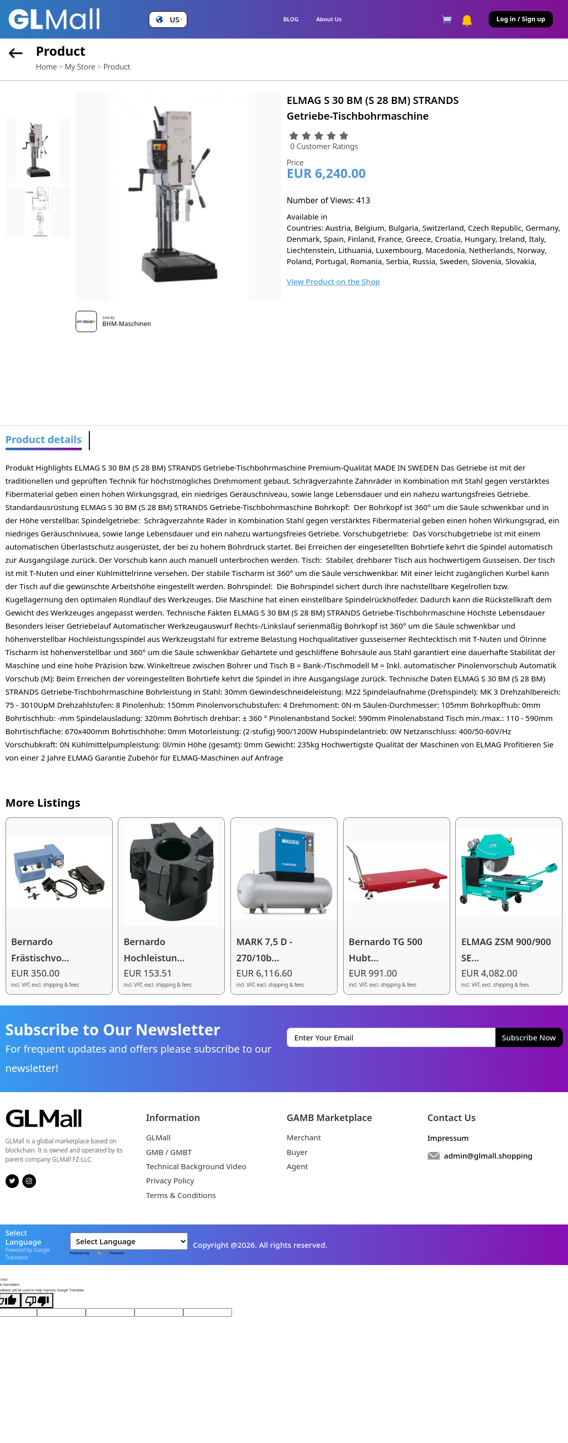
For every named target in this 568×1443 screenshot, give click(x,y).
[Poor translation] (37, 1300)
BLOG (290, 19)
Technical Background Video (196, 1166)
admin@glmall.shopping (488, 1155)
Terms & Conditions (181, 1195)
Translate (107, 1253)
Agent (297, 1166)
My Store (80, 66)
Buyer (297, 1152)
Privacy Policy (170, 1180)
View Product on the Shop (333, 281)
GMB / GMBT (169, 1152)
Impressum (448, 1138)
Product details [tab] (44, 439)
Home (46, 66)
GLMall (158, 1137)
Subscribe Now (529, 1037)
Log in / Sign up (520, 19)
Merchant (304, 1137)
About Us (329, 19)
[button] (167, 19)
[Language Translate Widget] (129, 1241)
